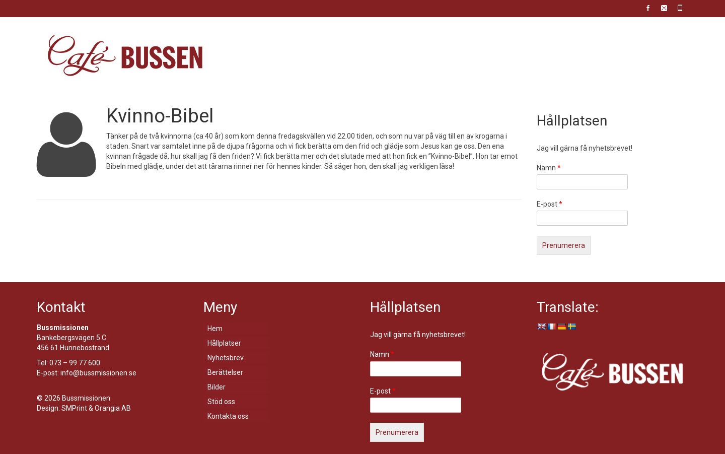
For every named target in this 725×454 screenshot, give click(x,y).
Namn (549, 168)
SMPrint (74, 408)
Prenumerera (563, 245)
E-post (549, 204)
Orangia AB (113, 408)
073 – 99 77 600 (74, 363)
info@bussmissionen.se (98, 373)
